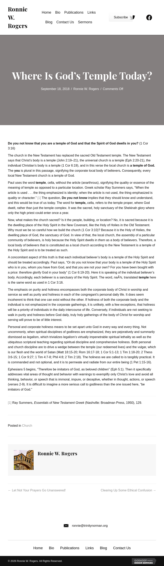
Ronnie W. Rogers (86, 89)
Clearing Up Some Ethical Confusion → (128, 490)
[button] (121, 17)
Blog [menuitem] (103, 548)
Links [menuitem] (89, 548)
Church (27, 425)
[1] (39, 198)
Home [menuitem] (38, 548)
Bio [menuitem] (51, 548)
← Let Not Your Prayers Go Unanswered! (37, 490)
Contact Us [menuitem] (122, 548)
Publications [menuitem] (69, 548)
